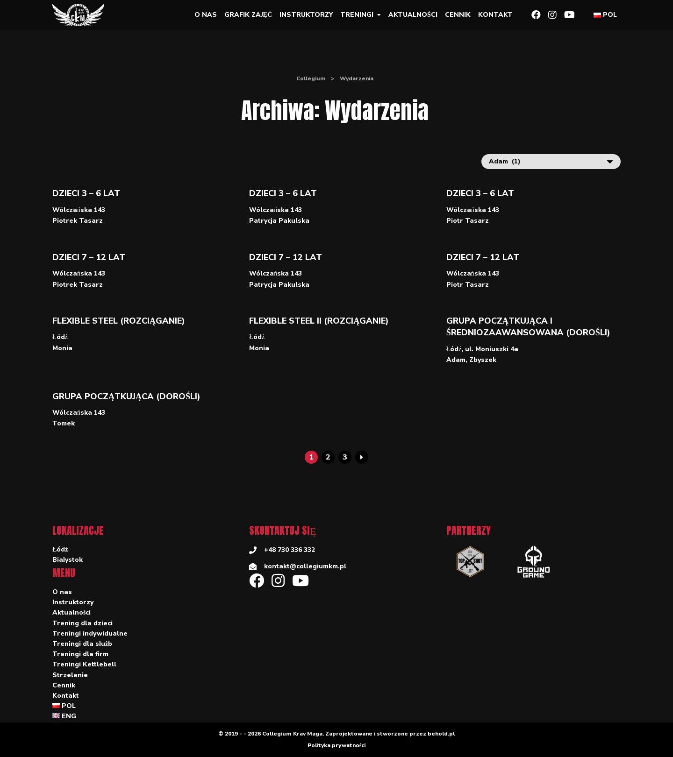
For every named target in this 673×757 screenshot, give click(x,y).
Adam (455, 359)
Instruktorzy (306, 14)
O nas (205, 14)
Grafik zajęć (248, 14)
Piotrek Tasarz (77, 220)
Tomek (63, 423)
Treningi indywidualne (90, 633)
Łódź (60, 337)
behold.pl (441, 733)
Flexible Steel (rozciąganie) (118, 320)
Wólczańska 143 (78, 209)
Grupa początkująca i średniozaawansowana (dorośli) (528, 326)
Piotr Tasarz (467, 220)
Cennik (458, 14)
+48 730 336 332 (289, 549)
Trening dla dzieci (82, 623)
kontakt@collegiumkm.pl (305, 566)
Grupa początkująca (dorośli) (126, 396)
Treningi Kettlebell (84, 664)
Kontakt (495, 14)
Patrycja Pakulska (279, 220)
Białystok (67, 559)
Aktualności (412, 14)
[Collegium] (81, 15)
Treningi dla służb (82, 643)
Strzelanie (70, 675)
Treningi (356, 14)
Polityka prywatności (337, 745)
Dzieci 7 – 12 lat (88, 257)
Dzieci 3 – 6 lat (86, 193)
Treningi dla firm (80, 654)
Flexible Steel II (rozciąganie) (319, 320)
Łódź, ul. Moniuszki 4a (482, 349)
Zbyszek (482, 359)
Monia (62, 348)
